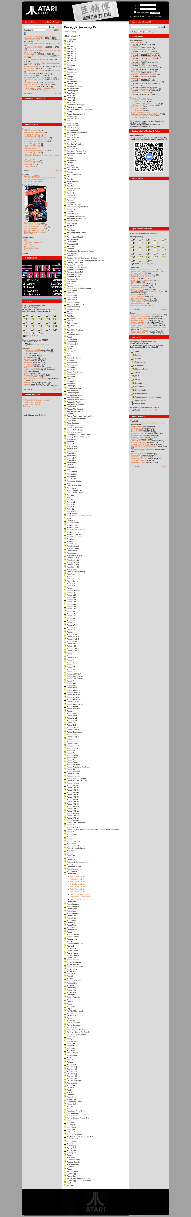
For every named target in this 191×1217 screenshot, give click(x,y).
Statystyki (26, 406)
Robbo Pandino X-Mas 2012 (76, 781)
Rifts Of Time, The (72, 486)
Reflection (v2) (71, 344)
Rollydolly (69, 1020)
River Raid (69, 520)
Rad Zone (69, 121)
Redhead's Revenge (73, 335)
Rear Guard (70, 281)
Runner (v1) (70, 1146)
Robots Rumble (71, 936)
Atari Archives (29, 246)
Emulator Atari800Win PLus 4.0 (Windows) (39, 178)
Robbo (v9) (70, 630)
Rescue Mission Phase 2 (75, 400)
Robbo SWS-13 (71, 813)
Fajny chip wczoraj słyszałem (142, 71)
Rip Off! (68, 499)
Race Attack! (70, 84)
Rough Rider (70, 1064)
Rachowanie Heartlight (74, 104)
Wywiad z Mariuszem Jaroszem (142, 269)
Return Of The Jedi (72, 432)
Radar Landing (71, 123)
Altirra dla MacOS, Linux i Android (143, 53)
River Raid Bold (71, 527)
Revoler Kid (70, 467)
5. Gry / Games (137, 107)
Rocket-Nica (70, 971)
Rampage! (69, 202)
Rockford (69, 978)
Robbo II (68, 711)
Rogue (68, 1004)
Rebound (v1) (70, 295)
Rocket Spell (70, 969)
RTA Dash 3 (70, 51)
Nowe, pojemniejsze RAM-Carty (143, 315)
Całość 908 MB (138, 403)
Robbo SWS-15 (71, 818)
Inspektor (27, 384)
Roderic (68, 999)
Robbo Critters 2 (72, 692)
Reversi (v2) (70, 455)
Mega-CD (134, 85)
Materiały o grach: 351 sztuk (34, 230)
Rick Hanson (70, 472)
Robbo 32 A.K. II (71, 651)
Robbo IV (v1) (70, 718)
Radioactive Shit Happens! (76, 132)
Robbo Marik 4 (71, 760)
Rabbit (68, 67)
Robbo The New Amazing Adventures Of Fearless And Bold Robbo (91, 830)
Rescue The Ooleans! (74, 409)
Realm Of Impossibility (74, 269)
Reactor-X (69, 256)
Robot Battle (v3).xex (78, 889)
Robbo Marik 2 (71, 755)
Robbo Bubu (70, 688)
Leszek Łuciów (136, 289)
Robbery (69, 588)
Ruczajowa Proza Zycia (74, 1111)
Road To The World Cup (74, 572)
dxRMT (134, 46)
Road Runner (70, 569)
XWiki (26, 241)
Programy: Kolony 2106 (139, 320)
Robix (67, 853)
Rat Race (69, 225)
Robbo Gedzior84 (72, 709)
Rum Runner (70, 1127)
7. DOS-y (135, 372)
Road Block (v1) (71, 546)
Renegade (69, 367)
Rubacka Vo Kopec (73, 1102)
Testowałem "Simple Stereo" (141, 441)
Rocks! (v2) (70, 992)
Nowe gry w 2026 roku (32, 131)
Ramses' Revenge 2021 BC (76, 207)
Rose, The (69, 1043)
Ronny (68, 1039)
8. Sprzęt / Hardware (138, 112)
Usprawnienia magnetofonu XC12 (36, 138)
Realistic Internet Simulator (76, 267)
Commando (28, 359)
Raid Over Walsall (72, 144)
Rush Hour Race (72, 1160)
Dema (150, 32)
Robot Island (70, 909)
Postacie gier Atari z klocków (34, 79)
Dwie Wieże (28, 377)
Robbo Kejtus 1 (71, 730)
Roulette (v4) (70, 1074)
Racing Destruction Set (74, 114)
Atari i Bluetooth (137, 426)
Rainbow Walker (72, 170)
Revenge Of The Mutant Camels (77, 435)
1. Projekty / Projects (138, 100)
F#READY (135, 278)
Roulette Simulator (72, 1081)
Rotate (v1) (69, 1048)
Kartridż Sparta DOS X (32, 136)
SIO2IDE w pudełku (138, 460)
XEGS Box (135, 457)
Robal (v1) (69, 583)
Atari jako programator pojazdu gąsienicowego (41, 63)
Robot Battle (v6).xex (78, 899)
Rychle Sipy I (70, 1176)
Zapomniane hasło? (137, 16)
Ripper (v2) (70, 504)
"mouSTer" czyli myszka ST (141, 317)
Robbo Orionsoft (72, 771)
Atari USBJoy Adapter (139, 318)
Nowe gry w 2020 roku (32, 143)
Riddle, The (70, 479)
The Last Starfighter (31, 375)
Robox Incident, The (73, 943)
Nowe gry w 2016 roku (32, 152)
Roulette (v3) (70, 1071)
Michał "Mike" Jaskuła (139, 277)
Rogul (67, 1009)
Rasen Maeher (71, 214)
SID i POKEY (136, 64)
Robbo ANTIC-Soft (72, 674)
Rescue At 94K (71, 390)
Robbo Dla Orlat (71, 697)
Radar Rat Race (71, 125)
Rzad (67, 1183)
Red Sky (68, 321)
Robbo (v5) (70, 620)
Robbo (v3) (70, 616)
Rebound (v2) (70, 297)
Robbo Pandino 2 (72, 776)
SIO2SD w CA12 (137, 432)
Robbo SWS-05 (71, 795)
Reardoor (69, 283)
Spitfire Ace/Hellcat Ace (32, 370)
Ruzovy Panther (71, 1164)
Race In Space (71, 91)
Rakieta (68, 179)
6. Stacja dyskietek (139, 369)
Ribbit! (68, 469)
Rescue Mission (71, 397)
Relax (67, 355)
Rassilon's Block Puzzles (75, 218)
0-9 (25, 315)
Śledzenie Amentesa (138, 287)
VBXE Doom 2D (137, 60)
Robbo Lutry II (71, 741)
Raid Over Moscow (72, 142)
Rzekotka (69, 1185)
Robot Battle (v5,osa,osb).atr (80, 897)
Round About (70, 1083)
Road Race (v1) (71, 558)
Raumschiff (70, 242)
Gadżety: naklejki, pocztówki (141, 324)
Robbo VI (69, 836)
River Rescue (70, 544)
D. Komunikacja (138, 390)
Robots (68, 932)
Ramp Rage (70, 197)
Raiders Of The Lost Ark (75, 151)
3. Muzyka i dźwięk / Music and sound (145, 103)
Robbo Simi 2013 (72, 827)
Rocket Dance (71, 950)
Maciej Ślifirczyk (137, 300)
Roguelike (69, 1006)
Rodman (68, 1002)
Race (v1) (69, 77)
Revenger (69, 441)
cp (164, 239)
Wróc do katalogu (70, 32)
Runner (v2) (70, 1148)
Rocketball (69, 974)
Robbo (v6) (70, 623)
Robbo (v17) (70, 611)
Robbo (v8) (70, 627)
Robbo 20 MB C (71, 641)
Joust (26, 357)
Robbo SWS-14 (71, 815)
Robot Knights (71, 913)
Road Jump (70, 553)
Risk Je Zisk (70, 511)
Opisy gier (26, 348)
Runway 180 (70, 1153)
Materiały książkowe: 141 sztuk (35, 227)
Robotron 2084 (71, 930)
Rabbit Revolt (70, 72)
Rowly (68, 1090)
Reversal (69, 444)
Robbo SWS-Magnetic (74, 820)
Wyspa (26, 371)
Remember (69, 360)
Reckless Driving (72, 307)
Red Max (69, 316)
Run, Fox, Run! (71, 1139)
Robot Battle (70, 874)
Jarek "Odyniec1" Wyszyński (141, 302)
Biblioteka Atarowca (30, 185)
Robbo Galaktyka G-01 (74, 704)
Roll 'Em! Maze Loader (74, 1011)
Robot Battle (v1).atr (77, 876)
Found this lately (137, 42)
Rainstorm (69, 172)
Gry (135, 32)
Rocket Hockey (71, 953)
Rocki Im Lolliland (72, 981)
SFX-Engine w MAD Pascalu (34, 132)
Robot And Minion (72, 867)
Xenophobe (28, 362)
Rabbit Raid (70, 70)
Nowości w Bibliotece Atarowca (35, 59)
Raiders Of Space (72, 149)
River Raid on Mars (73, 537)
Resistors (69, 414)
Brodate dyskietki (30, 83)
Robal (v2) (69, 585)
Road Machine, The (73, 555)
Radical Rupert (71, 130)
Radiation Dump (71, 128)
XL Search (27, 250)
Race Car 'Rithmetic (73, 86)
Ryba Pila (69, 1167)
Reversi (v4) (70, 460)
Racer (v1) (69, 98)
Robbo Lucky (70, 734)
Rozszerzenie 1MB (138, 442)
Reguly (68, 353)
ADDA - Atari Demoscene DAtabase (143, 233)
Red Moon (69, 318)
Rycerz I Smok (71, 1171)
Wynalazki (134, 421)
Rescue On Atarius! (73, 402)
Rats (67, 235)
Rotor (67, 1057)
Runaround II (70, 1141)
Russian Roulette (72, 1162)
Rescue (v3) (70, 386)
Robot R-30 (70, 918)
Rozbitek (69, 1095)
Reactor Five (70, 253)
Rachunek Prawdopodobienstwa (78, 109)
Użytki (142, 32)
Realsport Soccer (72, 276)
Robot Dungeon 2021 (73, 906)
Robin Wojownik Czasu (74, 848)
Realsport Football (72, 274)
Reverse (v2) (70, 448)
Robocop (69, 857)
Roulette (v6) (70, 1078)
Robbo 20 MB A (71, 637)
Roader (68, 576)
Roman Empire (71, 1027)
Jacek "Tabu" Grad (138, 296)
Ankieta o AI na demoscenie (34, 43)
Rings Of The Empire (73, 492)
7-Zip (42, 344)
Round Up (69, 1085)
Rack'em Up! (70, 116)
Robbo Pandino (71, 774)
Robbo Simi (70, 825)
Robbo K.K (69, 723)
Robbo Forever (29, 364)
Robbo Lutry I (71, 739)
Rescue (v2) (70, 383)
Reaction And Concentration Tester (79, 251)
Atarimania (28, 244)
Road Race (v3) (71, 562)
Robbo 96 (69, 662)
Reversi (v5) (70, 462)
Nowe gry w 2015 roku (32, 154)
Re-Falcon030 (29, 68)
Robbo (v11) (70, 597)
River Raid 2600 (71, 523)
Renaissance (70, 365)
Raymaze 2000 (71, 244)
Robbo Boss (70, 685)
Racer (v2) (69, 100)
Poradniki (26, 129)
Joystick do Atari (137, 437)
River (67, 518)
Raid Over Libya (71, 139)
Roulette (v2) (70, 1069)
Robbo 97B (70, 667)
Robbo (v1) (70, 592)
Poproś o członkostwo (154, 16)
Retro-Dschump (71, 423)
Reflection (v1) (71, 342)
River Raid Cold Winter (74, 530)
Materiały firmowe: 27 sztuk (34, 228)
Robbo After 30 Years (73, 678)
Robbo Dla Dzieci (72, 695)
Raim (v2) (69, 165)
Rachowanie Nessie (73, 107)
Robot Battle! (70, 902)
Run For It (69, 1132)
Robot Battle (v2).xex (78, 884)
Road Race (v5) (71, 567)
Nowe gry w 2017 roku (32, 147)
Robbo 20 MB (70, 634)
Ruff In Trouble (71, 1115)
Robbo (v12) (70, 599)
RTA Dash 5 (70, 56)
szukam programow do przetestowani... (145, 67)
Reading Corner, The (73, 263)
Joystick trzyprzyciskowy (140, 444)
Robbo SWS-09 (71, 804)
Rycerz (68, 1169)
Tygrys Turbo (136, 439)
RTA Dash (69, 46)
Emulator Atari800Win (32, 176)
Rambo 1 (69, 190)
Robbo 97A (70, 664)
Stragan (133, 313)
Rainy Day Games (72, 174)
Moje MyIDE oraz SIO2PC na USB (144, 446)
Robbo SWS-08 (71, 801)
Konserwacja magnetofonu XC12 (36, 141)
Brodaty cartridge (30, 54)
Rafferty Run (70, 135)
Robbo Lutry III (71, 744)
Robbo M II (69, 750)
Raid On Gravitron (72, 137)
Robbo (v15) (70, 606)
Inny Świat (27, 382)
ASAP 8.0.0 (28, 75)
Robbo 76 (69, 660)
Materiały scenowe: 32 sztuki (34, 225)
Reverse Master (71, 451)
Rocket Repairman (72, 962)
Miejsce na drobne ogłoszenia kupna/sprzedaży (148, 327)
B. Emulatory (137, 383)
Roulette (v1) (70, 1067)
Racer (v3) (69, 102)
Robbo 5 (68, 655)
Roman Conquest (72, 1025)
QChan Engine (29, 166)
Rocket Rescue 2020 (73, 967)
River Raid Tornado (73, 534)
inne (41, 333)
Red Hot (68, 314)
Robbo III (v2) (70, 716)
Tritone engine (29, 165)
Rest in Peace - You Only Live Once (79, 416)
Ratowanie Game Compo (75, 232)
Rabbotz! (69, 74)
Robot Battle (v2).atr (77, 881)
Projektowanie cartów (139, 435)
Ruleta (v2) (69, 1125)
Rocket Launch (71, 955)
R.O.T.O (68, 42)
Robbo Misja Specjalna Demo (77, 767)
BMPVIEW (28, 159)
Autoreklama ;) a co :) (139, 78)
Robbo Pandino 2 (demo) (75, 778)
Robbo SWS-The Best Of (75, 823)
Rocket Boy (70, 948)
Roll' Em (68, 1013)
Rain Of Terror (71, 167)
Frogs (26, 353)
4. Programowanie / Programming (143, 105)
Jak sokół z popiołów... (32, 77)
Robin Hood (70, 843)
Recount (68, 311)
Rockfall (68, 976)
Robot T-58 (69, 923)
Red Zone (69, 325)
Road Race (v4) (71, 565)
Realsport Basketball (73, 272)
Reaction (69, 249)
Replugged (69, 374)
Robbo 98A (70, 669)
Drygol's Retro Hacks (31, 248)
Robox (68, 941)
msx (157, 250)
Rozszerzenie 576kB (138, 453)
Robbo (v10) (70, 595)
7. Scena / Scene (137, 110)
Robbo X (69, 839)
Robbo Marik (70, 753)
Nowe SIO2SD (136, 430)
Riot (67, 497)
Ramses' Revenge (72, 204)
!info (149, 246)
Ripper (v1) (70, 502)
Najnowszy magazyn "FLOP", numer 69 (38, 40)
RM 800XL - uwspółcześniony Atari (144, 57)
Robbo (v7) (70, 625)
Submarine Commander (32, 352)
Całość (29, 344)
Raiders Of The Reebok (74, 153)
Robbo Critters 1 (72, 690)
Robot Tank (70, 925)
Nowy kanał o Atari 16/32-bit (34, 47)
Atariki (26, 239)
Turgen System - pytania (140, 92)
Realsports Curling (72, 279)
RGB (67, 44)
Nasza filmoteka (30, 86)
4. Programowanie (139, 362)
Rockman (69, 985)
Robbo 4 (68, 653)
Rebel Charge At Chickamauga (77, 288)
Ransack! (69, 211)
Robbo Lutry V (71, 748)
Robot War (69, 927)
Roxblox (68, 1092)
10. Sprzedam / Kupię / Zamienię (143, 116)
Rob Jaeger (135, 294)
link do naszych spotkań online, (142, 137)
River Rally (69, 539)
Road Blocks (70, 551)
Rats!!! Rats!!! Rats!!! (73, 237)
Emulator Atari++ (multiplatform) (35, 179)
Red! (67, 328)
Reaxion (68, 286)
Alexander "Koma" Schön (140, 298)
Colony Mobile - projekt (31, 404)
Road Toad (69, 574)
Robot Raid (70, 920)
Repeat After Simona (73, 372)
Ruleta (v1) (69, 1122)
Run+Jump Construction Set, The (78, 1136)
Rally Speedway (71, 181)
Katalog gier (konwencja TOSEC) (35, 340)
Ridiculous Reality (72, 481)
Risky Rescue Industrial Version (78, 516)
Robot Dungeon (71, 904)
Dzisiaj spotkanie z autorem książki (36, 56)
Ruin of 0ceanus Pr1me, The (76, 1118)
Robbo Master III (72, 764)
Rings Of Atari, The (73, 490)
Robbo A (69, 671)
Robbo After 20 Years (73, 676)
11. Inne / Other (137, 117)
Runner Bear (70, 1150)
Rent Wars (69, 369)
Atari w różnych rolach (139, 459)
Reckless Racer (71, 309)
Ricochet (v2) (70, 476)
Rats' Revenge (71, 239)
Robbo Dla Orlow (72, 699)
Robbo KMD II (71, 727)
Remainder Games (72, 358)
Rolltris (68, 1018)
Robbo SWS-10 (71, 806)
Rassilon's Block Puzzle (75, 216)
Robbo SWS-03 (71, 790)
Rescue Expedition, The (74, 393)
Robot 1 (68, 864)
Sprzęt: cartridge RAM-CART (141, 325)
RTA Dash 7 (70, 60)
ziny (149, 260)
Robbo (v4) (70, 618)
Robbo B (69, 681)
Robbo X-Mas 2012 (72, 841)
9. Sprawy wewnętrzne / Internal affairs (145, 114)
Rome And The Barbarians (75, 1029)
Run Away (69, 1129)
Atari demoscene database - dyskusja (36, 401)
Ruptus (68, 1155)
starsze (58, 170)
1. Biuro (135, 351)
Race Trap (69, 93)
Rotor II (68, 1060)
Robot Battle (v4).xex (78, 891)
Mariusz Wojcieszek (138, 284)
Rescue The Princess (73, 411)
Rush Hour (69, 1157)
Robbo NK (69, 769)
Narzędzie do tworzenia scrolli (35, 134)
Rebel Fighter (70, 290)
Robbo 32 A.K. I (71, 648)
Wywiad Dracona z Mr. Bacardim (143, 271)
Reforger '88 (70, 351)
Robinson (69, 850)
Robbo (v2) (70, 613)
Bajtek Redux (28, 234)
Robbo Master (71, 762)
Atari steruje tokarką (138, 462)
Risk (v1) (69, 506)
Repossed (69, 376)
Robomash (69, 860)
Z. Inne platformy (139, 400)
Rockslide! (69, 995)
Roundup (69, 1088)
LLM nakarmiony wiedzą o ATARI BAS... (145, 82)
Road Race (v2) (71, 560)
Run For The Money (73, 1134)
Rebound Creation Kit (74, 304)
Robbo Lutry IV (71, 746)
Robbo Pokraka (71, 783)
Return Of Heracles (73, 428)
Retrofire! (69, 425)
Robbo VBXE (70, 834)
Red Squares (70, 323)
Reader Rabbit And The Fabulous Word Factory (84, 260)
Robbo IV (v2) (70, 720)
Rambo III (69, 193)
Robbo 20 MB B (71, 639)
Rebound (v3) (70, 300)
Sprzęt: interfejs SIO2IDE (140, 331)
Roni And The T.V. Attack (75, 1034)
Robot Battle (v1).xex (78, 879)
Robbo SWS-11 (71, 808)
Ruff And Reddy (71, 1113)
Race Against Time (72, 81)
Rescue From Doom (73, 395)
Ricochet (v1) (70, 474)
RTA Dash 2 (70, 49)
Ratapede (69, 228)
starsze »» (57, 93)
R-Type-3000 (70, 40)
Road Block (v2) (71, 548)
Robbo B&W (70, 683)
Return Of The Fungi (73, 430)
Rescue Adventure (72, 388)
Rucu (67, 1108)
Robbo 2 (68, 632)
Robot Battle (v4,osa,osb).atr (80, 894)
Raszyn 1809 (70, 223)
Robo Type (69, 855)
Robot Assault (71, 869)
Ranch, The (70, 209)
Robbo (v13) (70, 602)
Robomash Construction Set (76, 862)
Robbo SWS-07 (71, 799)
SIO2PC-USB (136, 428)
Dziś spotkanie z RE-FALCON (35, 70)
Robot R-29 (70, 916)
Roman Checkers (72, 1022)
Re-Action (69, 246)
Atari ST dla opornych (32, 161)
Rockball (69, 946)
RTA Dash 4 (70, 53)
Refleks (68, 346)
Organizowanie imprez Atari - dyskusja (37, 399)
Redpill (68, 337)
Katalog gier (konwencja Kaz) (33, 306)
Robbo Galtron (71, 706)
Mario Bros (28, 361)
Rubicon (68, 1106)
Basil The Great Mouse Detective (36, 378)
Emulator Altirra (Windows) (33, 181)
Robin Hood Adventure (74, 846)
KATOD (134, 282)
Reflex (68, 349)
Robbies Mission (72, 590)
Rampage (69, 200)
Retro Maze (70, 421)
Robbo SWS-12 (71, 811)
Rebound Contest (72, 302)
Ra (66, 63)
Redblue (68, 332)
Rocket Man (70, 957)
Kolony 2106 (28, 366)
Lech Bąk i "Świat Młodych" (141, 275)
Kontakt (25, 253)
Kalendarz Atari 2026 (31, 84)
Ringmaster (70, 488)
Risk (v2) (69, 509)
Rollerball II (70, 1016)
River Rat (69, 541)
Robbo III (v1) (70, 713)
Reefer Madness (71, 339)
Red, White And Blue (73, 330)
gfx (164, 243)
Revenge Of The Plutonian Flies (77, 437)
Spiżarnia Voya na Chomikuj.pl (35, 232)
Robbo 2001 (70, 644)
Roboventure (70, 939)
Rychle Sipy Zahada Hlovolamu (77, 1181)
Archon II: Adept (30, 368)
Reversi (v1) (70, 453)
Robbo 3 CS (70, 646)
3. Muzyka (136, 358)
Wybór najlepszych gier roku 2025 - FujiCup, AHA (42, 50)
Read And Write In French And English (80, 258)
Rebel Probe (70, 293)
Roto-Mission (70, 1055)
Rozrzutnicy (70, 1097)
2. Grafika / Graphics (138, 101)
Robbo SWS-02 (71, 788)
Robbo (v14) (70, 604)
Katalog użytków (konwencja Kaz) (143, 342)
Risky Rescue (71, 513)
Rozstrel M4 (70, 1099)
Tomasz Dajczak (137, 273)
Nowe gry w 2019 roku (32, 145)
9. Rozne (135, 379)
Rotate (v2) (69, 1050)
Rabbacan (69, 65)
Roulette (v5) (70, 1076)
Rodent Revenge (72, 997)
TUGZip (46, 344)
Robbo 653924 (71, 658)
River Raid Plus (71, 532)
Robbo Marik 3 (71, 757)
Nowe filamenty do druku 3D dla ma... (145, 89)
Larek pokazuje (29, 148)
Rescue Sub (70, 407)
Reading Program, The (74, 265)
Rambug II (69, 195)
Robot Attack (70, 871)
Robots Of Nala (71, 934)
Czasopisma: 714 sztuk (32, 223)
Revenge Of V (71, 439)
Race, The (69, 95)
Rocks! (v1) (70, 990)
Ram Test (69, 186)
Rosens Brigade (71, 1046)
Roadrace (69, 578)
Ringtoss (69, 495)
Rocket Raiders (71, 960)
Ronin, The (69, 1036)
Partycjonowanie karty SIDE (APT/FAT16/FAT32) (41, 156)
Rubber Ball (70, 1104)
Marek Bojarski (136, 303)
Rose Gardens (71, 1041)
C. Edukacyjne (137, 386)
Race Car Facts (71, 88)
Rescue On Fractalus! (74, 404)
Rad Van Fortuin (71, 118)
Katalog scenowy (136, 237)
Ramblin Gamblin (72, 188)
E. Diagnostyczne (139, 393)
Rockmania (70, 988)
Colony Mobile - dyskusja (32, 402)
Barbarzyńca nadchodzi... (33, 66)
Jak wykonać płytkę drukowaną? (143, 450)
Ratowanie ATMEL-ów (139, 433)
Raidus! (68, 156)
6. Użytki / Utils (136, 109)
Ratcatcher (69, 230)
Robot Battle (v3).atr (77, 886)
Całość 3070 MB (30, 336)
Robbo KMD (70, 725)
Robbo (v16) (70, 609)
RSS (56, 30)
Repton (68, 379)
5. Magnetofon (137, 365)
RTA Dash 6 (70, 58)
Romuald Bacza (137, 286)
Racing (68, 111)
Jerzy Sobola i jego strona (140, 50)
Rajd (67, 177)
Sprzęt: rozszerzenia (138, 322)
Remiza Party (70, 362)
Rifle (67, 483)
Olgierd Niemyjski (137, 305)
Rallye (68, 184)
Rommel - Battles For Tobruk (76, 1032)
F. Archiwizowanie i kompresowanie (146, 397)
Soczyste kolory (137, 455)
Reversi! (68, 465)
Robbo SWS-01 (71, 785)
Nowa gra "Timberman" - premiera (143, 75)
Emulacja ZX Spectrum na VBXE (36, 150)
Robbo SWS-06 (71, 797)
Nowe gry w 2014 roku (32, 163)
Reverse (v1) (70, 446)
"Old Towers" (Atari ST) (32, 350)
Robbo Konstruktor (73, 732)
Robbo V (69, 832)
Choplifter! (27, 355)
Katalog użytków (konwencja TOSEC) (144, 407)
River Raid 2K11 (71, 525)
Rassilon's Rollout (72, 221)
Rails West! (70, 160)
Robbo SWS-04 (71, 792)
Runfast (68, 1143)
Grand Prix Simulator (31, 386)
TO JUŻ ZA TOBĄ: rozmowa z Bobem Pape (147, 291)
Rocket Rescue (71, 964)
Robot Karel (70, 911)
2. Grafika (136, 355)
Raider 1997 (70, 146)
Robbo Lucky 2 (71, 737)
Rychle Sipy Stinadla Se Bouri (77, 1178)
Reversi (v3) (70, 458)
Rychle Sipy (70, 1174)
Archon (26, 373)
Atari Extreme (29, 74)
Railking (68, 158)
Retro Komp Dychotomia (75, 418)
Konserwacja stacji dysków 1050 (35, 140)
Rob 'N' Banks (71, 581)
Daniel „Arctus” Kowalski (140, 280)
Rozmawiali (134, 268)
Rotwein (68, 1062)
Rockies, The (70, 983)
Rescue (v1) (70, 381)
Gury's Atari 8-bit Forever (33, 243)
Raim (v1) (69, 163)
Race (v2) (69, 79)
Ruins (67, 1120)
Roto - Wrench (71, 1053)
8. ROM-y (135, 376)
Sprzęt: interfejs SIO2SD (140, 333)
